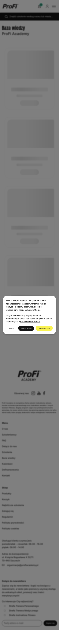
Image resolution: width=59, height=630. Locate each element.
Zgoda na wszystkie (44, 328)
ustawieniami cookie (30, 321)
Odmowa (11, 328)
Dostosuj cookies (26, 328)
